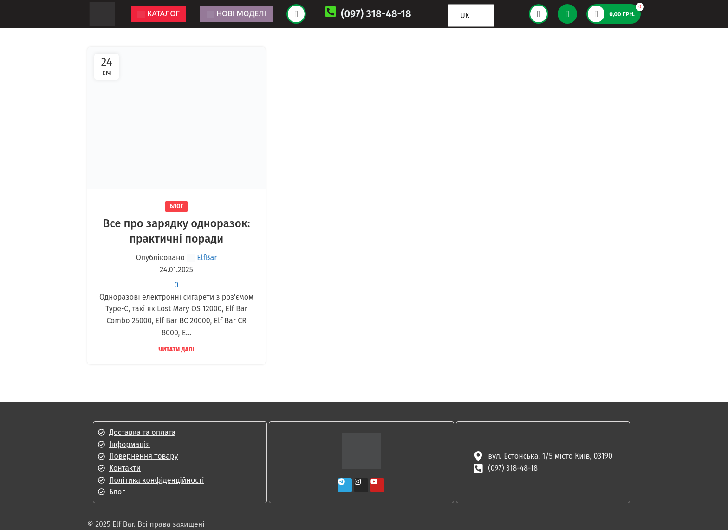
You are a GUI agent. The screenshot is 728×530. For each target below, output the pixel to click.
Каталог (158, 13)
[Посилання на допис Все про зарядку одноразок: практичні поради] (176, 118)
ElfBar (207, 257)
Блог (176, 206)
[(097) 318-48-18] (331, 14)
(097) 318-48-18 (376, 13)
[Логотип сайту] (102, 13)
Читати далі (176, 349)
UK (464, 15)
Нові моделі (236, 13)
